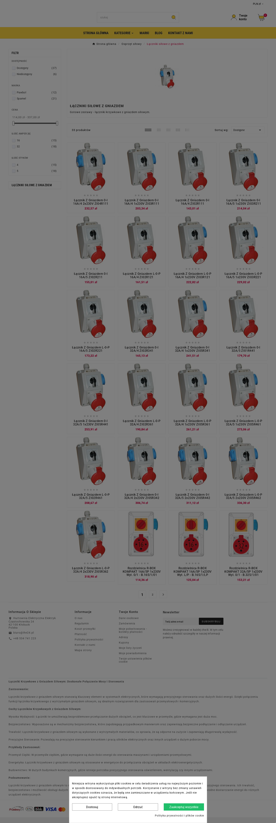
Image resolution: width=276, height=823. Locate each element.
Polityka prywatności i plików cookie (179, 815)
